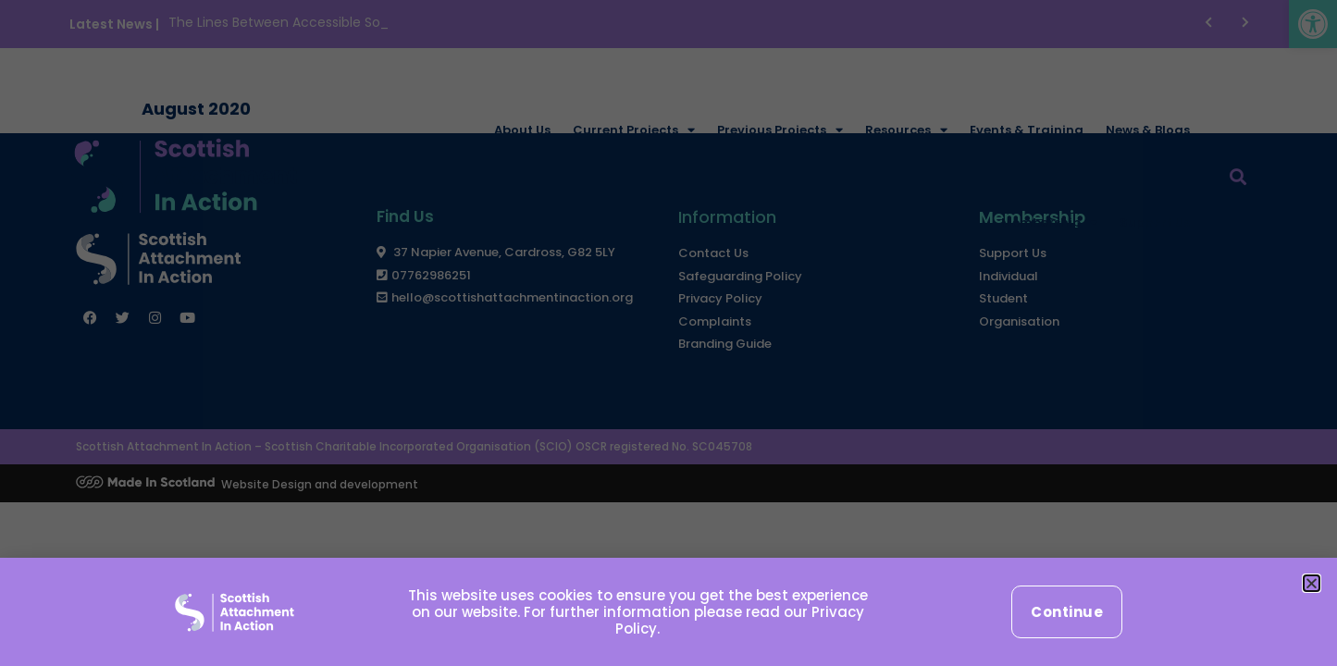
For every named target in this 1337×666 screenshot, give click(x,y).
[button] (1311, 583)
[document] (668, 333)
